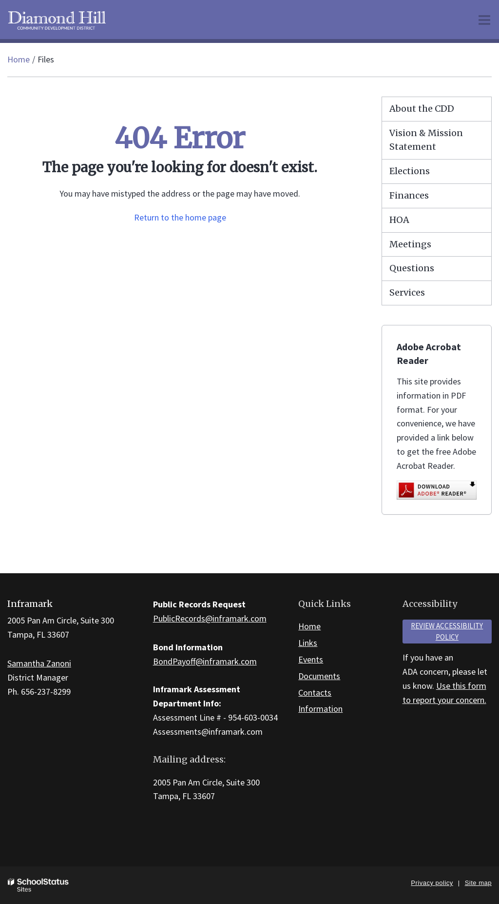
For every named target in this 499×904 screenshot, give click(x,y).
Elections (409, 171)
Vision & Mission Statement (426, 140)
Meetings (410, 244)
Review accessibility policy (447, 631)
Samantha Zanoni (39, 663)
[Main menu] (484, 19)
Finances (409, 195)
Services (407, 292)
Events (310, 659)
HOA (399, 219)
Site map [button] (478, 882)
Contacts (314, 692)
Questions (411, 268)
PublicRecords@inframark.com (210, 618)
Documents (319, 676)
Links (307, 642)
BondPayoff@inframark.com (205, 661)
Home (18, 59)
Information (320, 708)
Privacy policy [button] (432, 882)
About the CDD (421, 108)
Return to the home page (180, 217)
